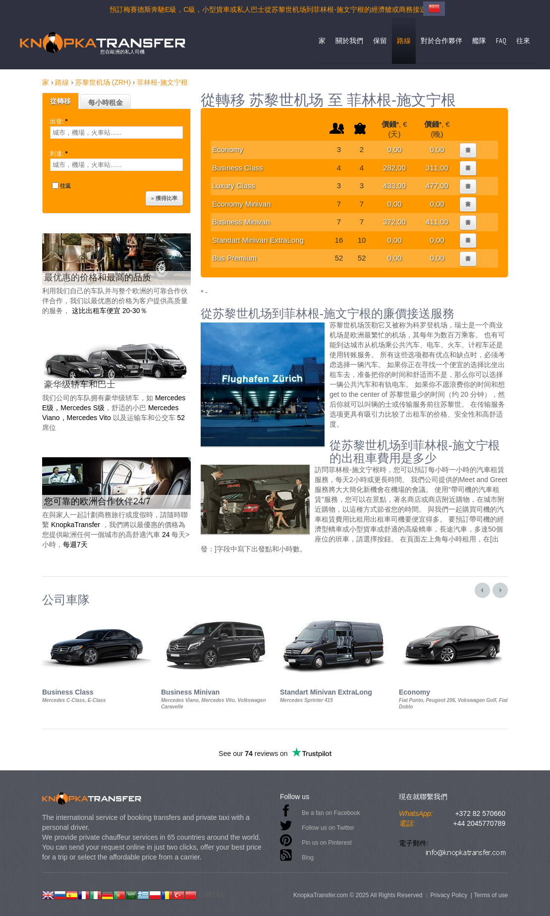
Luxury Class (233, 185)
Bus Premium (234, 258)
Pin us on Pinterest (327, 842)
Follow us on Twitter (328, 827)
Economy (227, 149)
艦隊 (479, 40)
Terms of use (491, 895)
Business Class (237, 167)
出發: (59, 121)
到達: (59, 153)
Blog (308, 857)
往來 (523, 40)
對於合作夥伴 (441, 40)
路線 (404, 40)
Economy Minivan (241, 204)
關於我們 (349, 40)
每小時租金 (105, 103)
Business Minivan (241, 221)
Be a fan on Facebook (331, 812)
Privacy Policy (448, 895)
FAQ (501, 40)
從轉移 (60, 101)
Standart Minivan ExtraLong (258, 240)
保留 (380, 40)
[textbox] (116, 132)
